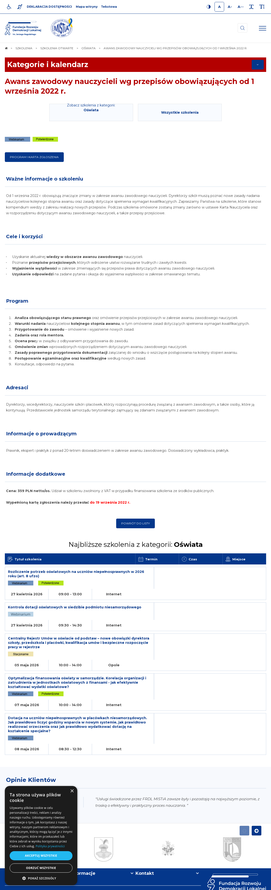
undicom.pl (255, 884)
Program (17, 301)
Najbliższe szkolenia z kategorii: (136, 544)
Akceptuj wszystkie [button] (41, 856)
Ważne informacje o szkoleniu (44, 179)
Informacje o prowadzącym (41, 434)
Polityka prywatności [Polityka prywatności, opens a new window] (50, 846)
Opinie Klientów (31, 729)
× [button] (72, 791)
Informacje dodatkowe (35, 474)
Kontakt (145, 823)
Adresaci (17, 387)
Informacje (82, 823)
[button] (41, 878)
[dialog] (41, 835)
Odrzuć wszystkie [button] (41, 868)
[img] (62, 28)
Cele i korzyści (24, 236)
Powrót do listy (135, 523)
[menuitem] (86, 884)
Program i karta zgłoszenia (34, 157)
